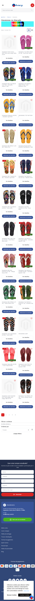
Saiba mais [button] (26, 590)
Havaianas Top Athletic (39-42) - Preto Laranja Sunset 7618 (26, 397)
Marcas (9, 17)
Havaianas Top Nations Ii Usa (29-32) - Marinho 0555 (26, 177)
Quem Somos (4, 542)
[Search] (32, 10)
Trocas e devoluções (6, 537)
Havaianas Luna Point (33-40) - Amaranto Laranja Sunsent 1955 (25, 365)
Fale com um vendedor (17, 519)
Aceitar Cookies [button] (24, 595)
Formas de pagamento (7, 540)
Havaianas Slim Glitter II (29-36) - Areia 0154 (9, 146)
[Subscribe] (17, 494)
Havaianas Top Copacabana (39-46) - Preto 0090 (9, 334)
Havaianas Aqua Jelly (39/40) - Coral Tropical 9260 (9, 365)
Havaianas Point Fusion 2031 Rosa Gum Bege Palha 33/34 (9, 53)
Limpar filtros (17, 433)
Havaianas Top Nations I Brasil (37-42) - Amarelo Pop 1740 (26, 303)
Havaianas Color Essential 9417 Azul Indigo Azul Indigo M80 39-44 (8, 397)
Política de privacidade (7, 548)
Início (4, 17)
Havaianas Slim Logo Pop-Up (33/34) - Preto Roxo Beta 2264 (8, 240)
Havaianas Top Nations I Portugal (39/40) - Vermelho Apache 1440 (26, 240)
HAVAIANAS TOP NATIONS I (25, 116)
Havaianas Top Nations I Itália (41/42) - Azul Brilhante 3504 (25, 85)
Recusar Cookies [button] (12, 595)
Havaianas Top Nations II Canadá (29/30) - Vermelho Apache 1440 (25, 272)
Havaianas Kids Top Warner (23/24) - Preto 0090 (9, 207)
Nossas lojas (4, 545)
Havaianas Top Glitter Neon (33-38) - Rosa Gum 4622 (26, 52)
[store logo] (17, 5)
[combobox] (17, 10)
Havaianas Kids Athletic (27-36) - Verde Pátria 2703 (9, 302)
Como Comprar (5, 531)
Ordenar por (5, 426)
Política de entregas (6, 534)
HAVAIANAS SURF (23, 333)
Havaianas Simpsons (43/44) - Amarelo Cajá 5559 (9, 116)
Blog (2, 551)
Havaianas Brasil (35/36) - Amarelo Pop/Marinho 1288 (26, 146)
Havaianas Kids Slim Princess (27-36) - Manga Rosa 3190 (8, 272)
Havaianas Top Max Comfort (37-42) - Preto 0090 (25, 208)
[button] (14, 36)
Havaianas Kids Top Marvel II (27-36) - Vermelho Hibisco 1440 (9, 85)
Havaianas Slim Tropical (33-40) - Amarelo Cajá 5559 (9, 177)
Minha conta (4, 528)
